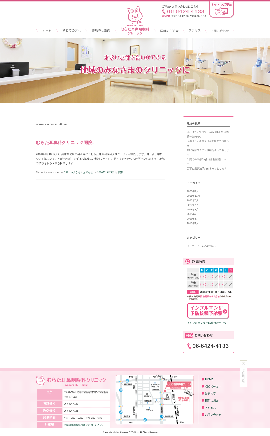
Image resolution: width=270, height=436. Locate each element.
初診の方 (72, 30)
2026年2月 (193, 191)
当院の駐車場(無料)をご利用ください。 (84, 425)
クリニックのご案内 (102, 30)
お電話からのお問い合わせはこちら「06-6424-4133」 (184, 11)
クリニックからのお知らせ (78, 172)
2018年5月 (193, 218)
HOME (46, 30)
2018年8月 (193, 209)
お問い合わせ (219, 30)
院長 (120, 172)
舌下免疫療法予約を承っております (207, 168)
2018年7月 (193, 214)
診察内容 (210, 393)
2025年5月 (193, 200)
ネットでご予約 (221, 9)
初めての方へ (213, 386)
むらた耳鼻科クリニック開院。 (66, 142)
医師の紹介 (212, 400)
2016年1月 (193, 223)
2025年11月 (193, 195)
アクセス (193, 30)
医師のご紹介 (168, 30)
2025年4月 (193, 205)
